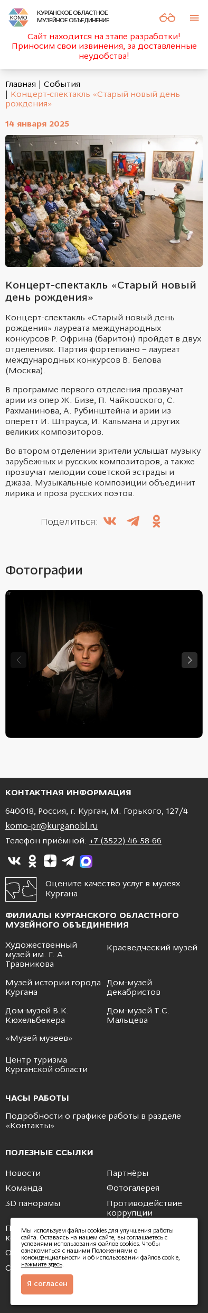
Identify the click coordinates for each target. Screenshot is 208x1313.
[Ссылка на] (14, 861)
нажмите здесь (41, 1265)
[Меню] (194, 17)
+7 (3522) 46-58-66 (125, 841)
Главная (20, 84)
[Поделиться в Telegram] (133, 522)
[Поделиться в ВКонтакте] (109, 522)
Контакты (30, 1126)
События (62, 84)
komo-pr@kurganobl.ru (51, 826)
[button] (189, 660)
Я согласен (47, 1284)
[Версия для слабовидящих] (167, 17)
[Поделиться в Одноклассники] (156, 522)
